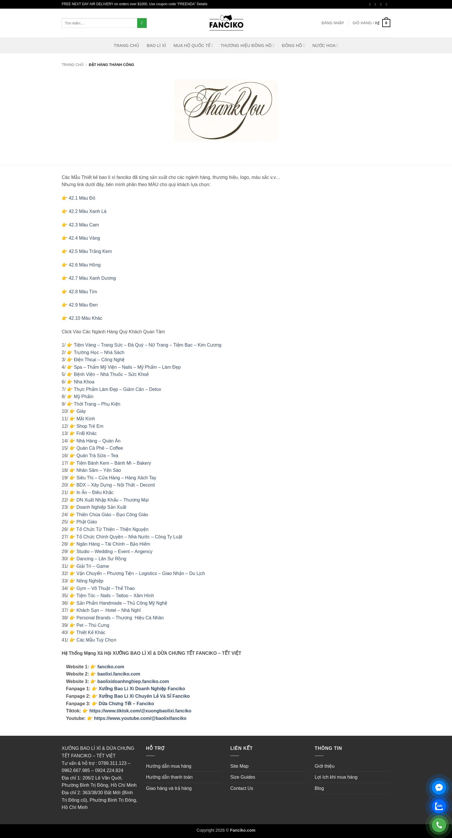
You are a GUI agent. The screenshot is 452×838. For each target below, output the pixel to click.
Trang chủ (73, 65)
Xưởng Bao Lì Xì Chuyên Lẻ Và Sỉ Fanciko (144, 696)
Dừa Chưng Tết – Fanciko (126, 703)
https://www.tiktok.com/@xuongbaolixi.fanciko (140, 710)
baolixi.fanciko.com (118, 673)
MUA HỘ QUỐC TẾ (193, 45)
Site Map (239, 766)
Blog (319, 788)
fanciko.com (110, 666)
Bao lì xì (156, 45)
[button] (332, 23)
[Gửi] (142, 23)
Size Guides (242, 777)
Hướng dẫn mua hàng (168, 766)
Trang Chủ (127, 45)
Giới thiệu (325, 766)
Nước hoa (325, 45)
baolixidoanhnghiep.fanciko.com (133, 681)
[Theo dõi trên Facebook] (371, 4)
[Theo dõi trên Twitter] (382, 4)
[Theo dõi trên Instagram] (376, 4)
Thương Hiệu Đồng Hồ (247, 45)
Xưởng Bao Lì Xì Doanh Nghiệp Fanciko (142, 688)
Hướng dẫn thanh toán (169, 777)
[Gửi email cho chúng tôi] (387, 4)
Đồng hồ (293, 45)
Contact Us (241, 788)
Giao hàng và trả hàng (169, 788)
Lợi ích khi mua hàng (336, 777)
